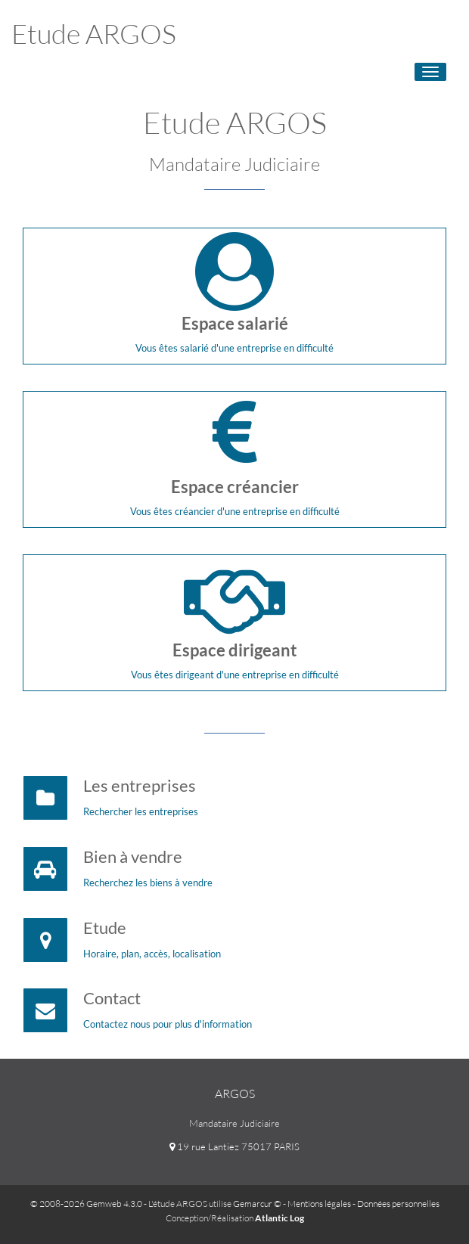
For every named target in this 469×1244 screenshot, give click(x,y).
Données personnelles (398, 1203)
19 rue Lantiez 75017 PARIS (234, 1146)
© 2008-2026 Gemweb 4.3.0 (86, 1203)
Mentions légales (319, 1203)
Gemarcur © (257, 1203)
